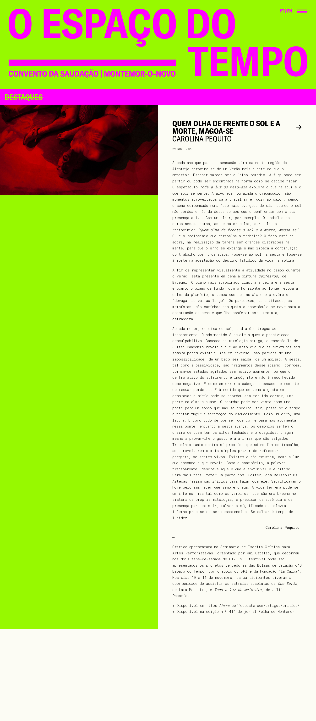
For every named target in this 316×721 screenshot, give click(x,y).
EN (289, 11)
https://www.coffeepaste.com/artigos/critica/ (253, 605)
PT (282, 11)
